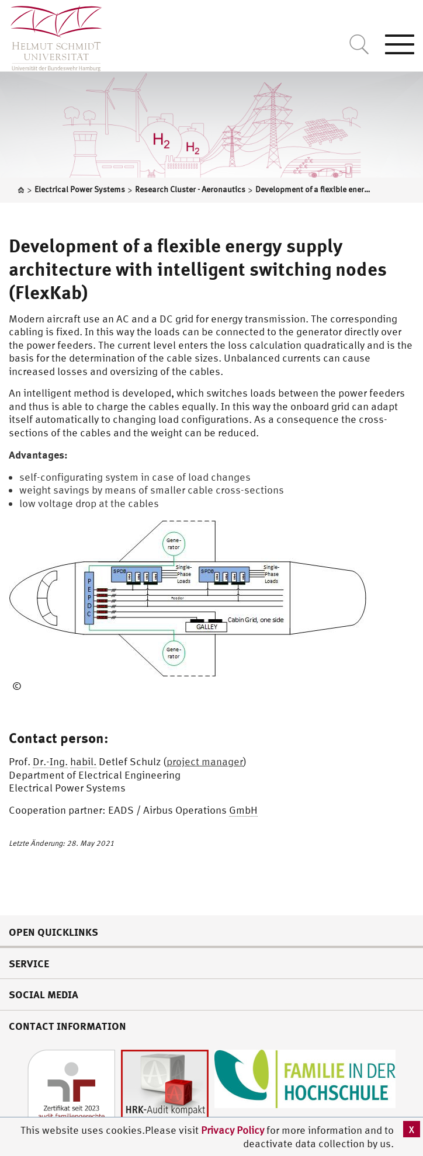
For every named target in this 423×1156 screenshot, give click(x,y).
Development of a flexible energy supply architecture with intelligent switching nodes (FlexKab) (198, 268)
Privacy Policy (233, 1130)
